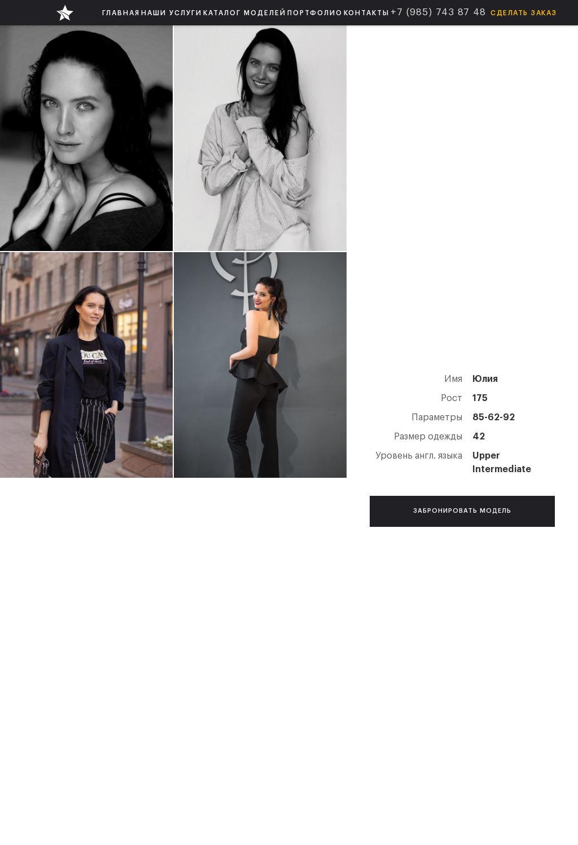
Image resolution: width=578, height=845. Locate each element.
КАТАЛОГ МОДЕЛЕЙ (244, 13)
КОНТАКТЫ (366, 13)
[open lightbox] (86, 138)
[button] (171, 12)
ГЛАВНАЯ (121, 13)
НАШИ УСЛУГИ (171, 13)
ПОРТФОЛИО (315, 13)
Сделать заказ (524, 13)
